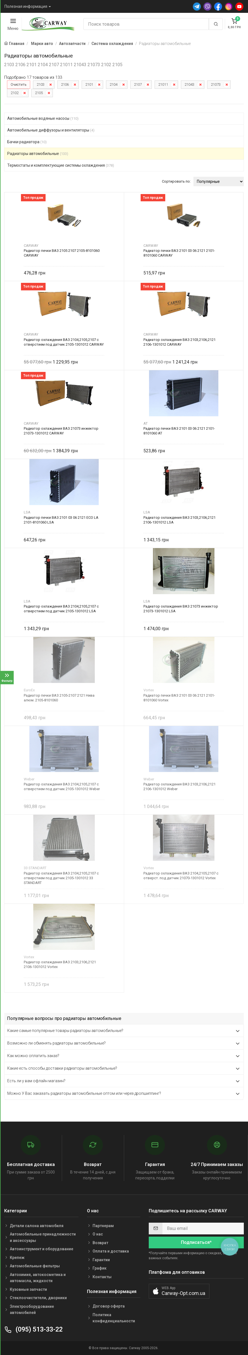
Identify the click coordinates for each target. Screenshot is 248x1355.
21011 (163, 84)
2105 (39, 93)
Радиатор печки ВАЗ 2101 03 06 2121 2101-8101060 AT (179, 430)
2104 (113, 84)
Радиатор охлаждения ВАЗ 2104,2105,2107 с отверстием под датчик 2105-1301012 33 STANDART (61, 878)
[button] (179, 1291)
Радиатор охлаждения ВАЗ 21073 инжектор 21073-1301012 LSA (180, 608)
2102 (14, 93)
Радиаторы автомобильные (37, 153)
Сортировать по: (176, 181)
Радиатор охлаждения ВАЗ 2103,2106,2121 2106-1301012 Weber (179, 786)
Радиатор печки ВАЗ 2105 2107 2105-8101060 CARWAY (62, 252)
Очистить (19, 84)
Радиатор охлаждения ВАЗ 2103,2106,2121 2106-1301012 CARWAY (179, 342)
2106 (65, 84)
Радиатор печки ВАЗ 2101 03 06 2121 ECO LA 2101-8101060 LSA (61, 519)
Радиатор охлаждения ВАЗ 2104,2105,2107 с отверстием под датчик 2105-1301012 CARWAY (64, 342)
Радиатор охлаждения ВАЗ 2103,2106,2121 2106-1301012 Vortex (60, 964)
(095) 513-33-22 (33, 1329)
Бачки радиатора (27, 142)
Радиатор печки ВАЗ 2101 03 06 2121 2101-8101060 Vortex (179, 697)
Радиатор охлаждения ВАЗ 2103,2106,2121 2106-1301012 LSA (179, 519)
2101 (89, 84)
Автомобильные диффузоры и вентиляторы (51, 130)
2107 (138, 84)
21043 (189, 84)
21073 (216, 84)
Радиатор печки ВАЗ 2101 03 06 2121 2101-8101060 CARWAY (179, 252)
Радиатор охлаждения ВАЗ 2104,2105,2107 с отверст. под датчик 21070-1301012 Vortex (180, 875)
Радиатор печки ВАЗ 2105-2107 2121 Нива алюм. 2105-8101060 (59, 697)
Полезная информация (25, 6)
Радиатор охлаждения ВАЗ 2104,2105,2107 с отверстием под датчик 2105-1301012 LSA (61, 608)
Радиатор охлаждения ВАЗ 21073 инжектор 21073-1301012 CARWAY (61, 430)
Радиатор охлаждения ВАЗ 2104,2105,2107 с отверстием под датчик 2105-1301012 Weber (62, 786)
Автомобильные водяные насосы (43, 118)
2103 (40, 84)
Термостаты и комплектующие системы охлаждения (60, 165)
